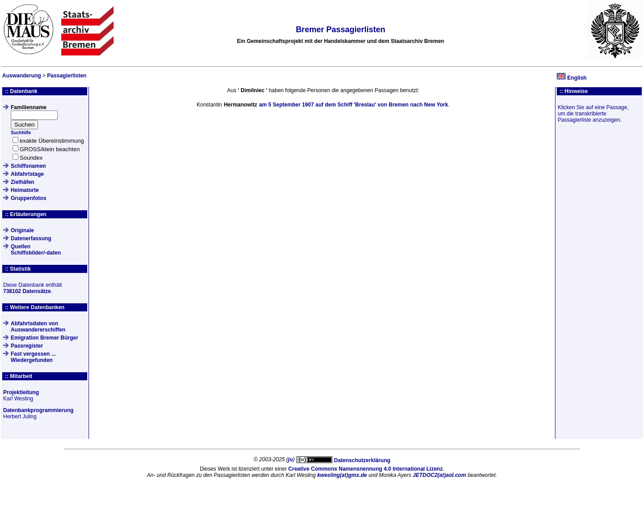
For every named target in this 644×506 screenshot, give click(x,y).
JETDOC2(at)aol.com (439, 475)
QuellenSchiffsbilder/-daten (36, 249)
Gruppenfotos (28, 198)
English (576, 78)
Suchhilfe (21, 132)
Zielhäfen (22, 182)
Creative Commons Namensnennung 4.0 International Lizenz (365, 469)
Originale (22, 230)
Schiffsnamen (28, 166)
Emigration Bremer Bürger (44, 338)
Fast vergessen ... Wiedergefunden (33, 357)
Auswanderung (21, 75)
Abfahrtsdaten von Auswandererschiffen (38, 326)
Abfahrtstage (27, 174)
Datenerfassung (31, 238)
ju (290, 459)
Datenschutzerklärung (362, 460)
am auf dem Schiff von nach (353, 105)
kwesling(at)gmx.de (342, 475)
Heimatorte (25, 190)
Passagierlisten (66, 75)
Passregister (27, 346)
